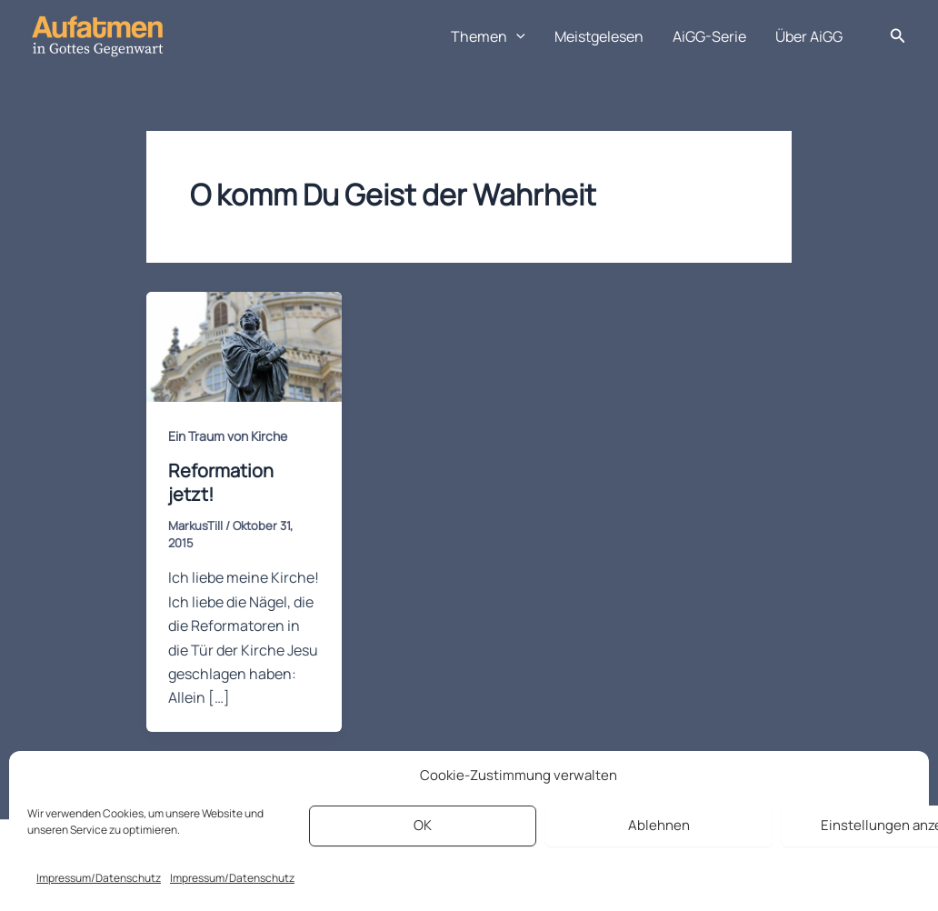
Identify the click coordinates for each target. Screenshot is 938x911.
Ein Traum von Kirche (227, 436)
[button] (898, 36)
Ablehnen (659, 825)
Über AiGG (809, 36)
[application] (516, 36)
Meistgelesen (599, 36)
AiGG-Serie (709, 36)
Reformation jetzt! (221, 482)
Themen (488, 36)
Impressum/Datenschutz (98, 878)
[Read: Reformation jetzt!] (244, 345)
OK (423, 825)
